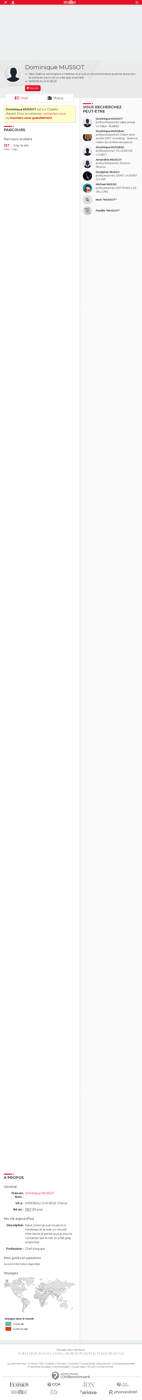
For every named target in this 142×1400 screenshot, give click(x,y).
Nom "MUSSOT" (106, 199)
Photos (58, 98)
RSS (41, 1363)
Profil (24, 98)
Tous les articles (88, 1363)
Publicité (50, 1363)
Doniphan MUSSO (107, 172)
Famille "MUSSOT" (108, 210)
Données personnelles (124, 1363)
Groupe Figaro (79, 1367)
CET (7, 145)
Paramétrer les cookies (40, 1367)
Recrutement (104, 1363)
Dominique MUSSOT (109, 118)
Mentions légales (61, 1367)
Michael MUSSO (106, 184)
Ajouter (34, 88)
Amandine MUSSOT (109, 159)
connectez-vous (54, 113)
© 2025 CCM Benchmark (100, 1367)
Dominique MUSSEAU (110, 131)
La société (74, 1363)
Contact (33, 1363)
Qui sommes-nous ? (17, 1363)
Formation (61, 1363)
